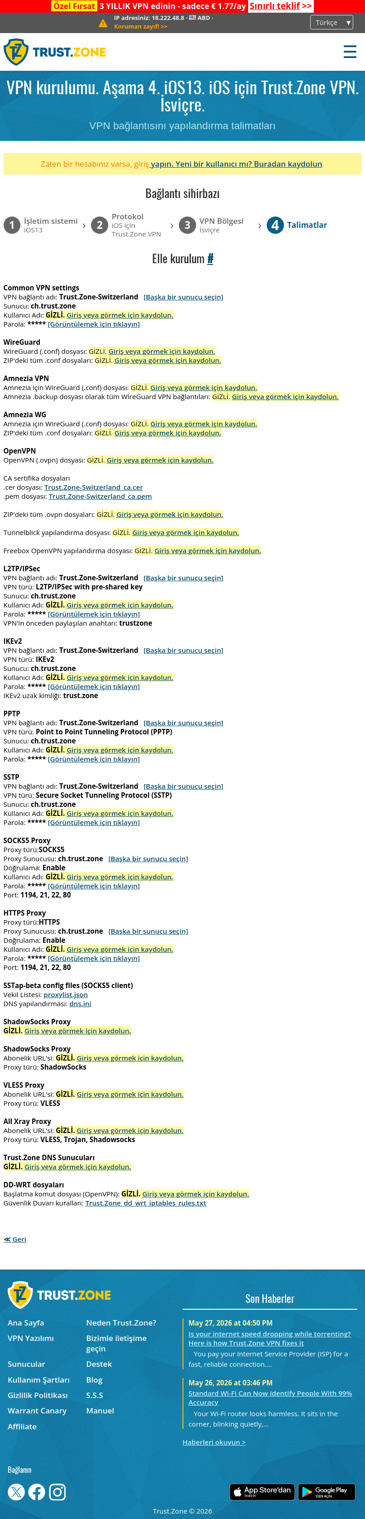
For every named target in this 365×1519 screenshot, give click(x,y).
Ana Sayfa (26, 1322)
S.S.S (94, 1395)
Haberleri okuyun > (214, 1442)
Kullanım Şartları (39, 1379)
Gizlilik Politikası (38, 1395)
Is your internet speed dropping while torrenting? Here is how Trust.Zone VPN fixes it (269, 1338)
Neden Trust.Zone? (121, 1322)
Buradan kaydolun (288, 164)
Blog (94, 1379)
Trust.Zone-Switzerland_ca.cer (93, 487)
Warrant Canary (37, 1410)
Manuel (100, 1410)
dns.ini (80, 1003)
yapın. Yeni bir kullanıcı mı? (201, 164)
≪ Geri (15, 1239)
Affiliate (22, 1426)
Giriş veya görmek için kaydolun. (120, 314)
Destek (99, 1364)
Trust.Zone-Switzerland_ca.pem (100, 496)
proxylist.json (65, 994)
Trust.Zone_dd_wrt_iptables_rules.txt (145, 1202)
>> (281, 6)
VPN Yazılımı (31, 1338)
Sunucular (26, 1364)
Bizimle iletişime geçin (116, 1343)
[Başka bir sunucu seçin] (183, 296)
